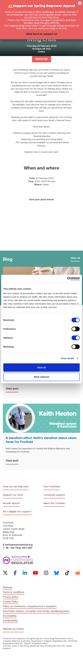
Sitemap (7, 587)
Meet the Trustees (54, 503)
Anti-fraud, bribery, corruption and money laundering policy (36, 611)
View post (12, 388)
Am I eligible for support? (17, 511)
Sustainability (10, 620)
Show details (67, 358)
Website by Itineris (13, 628)
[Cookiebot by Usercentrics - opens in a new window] (67, 279)
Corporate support (54, 494)
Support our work (13, 494)
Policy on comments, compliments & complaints (30, 606)
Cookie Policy (10, 601)
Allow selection (41, 377)
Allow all (41, 367)
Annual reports (11, 503)
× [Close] (80, 3)
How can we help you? (16, 486)
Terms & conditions (13, 592)
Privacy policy (10, 596)
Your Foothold (52, 486)
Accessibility (10, 615)
